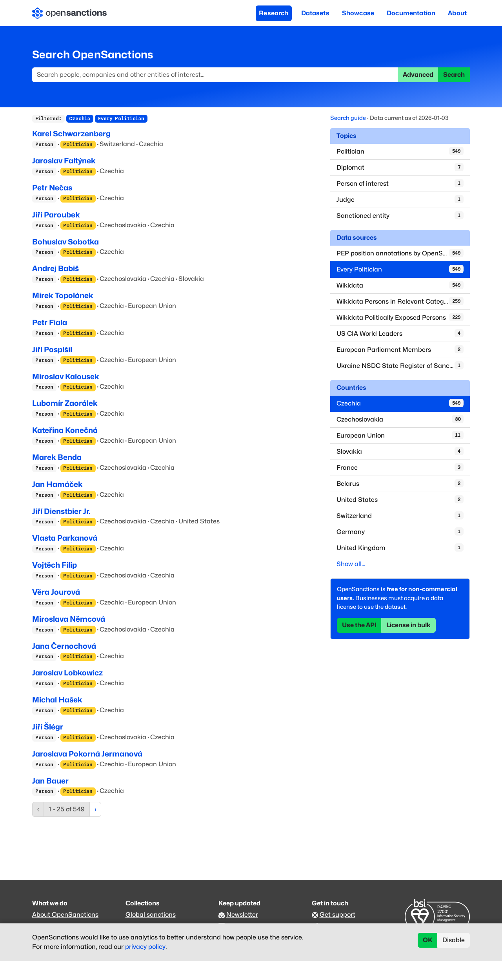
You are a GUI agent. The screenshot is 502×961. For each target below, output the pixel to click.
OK (428, 940)
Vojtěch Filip (54, 565)
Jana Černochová (64, 646)
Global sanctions (151, 914)
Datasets (315, 13)
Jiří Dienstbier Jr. (61, 511)
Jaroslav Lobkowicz (67, 672)
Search (454, 74)
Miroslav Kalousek (65, 376)
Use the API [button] (359, 625)
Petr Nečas (52, 187)
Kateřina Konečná (65, 430)
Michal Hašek (57, 699)
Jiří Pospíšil (52, 349)
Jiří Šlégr (47, 726)
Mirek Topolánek (62, 295)
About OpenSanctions (65, 914)
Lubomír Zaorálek (65, 403)
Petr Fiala (49, 322)
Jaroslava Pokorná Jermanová (87, 753)
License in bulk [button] (408, 625)
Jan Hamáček (57, 484)
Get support (337, 914)
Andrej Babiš (55, 268)
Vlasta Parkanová (64, 538)
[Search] (215, 74)
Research (273, 13)
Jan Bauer (50, 780)
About (457, 13)
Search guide (348, 117)
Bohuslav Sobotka (65, 241)
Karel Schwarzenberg (71, 133)
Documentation (411, 13)
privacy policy (145, 946)
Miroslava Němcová (68, 619)
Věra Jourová (56, 592)
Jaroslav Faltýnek (64, 160)
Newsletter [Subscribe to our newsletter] (242, 914)
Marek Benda (57, 457)
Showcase (358, 13)
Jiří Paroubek (56, 214)
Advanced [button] (418, 74)
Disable (453, 940)
